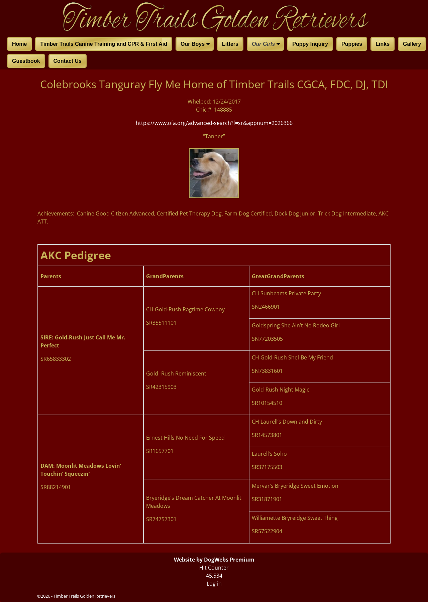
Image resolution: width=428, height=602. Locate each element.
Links (383, 44)
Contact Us (68, 61)
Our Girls (267, 44)
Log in (214, 583)
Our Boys (197, 44)
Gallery (412, 44)
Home (19, 44)
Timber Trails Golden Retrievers (84, 596)
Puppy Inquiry (310, 44)
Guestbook (26, 61)
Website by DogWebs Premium (214, 559)
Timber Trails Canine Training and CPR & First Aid (103, 44)
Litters (230, 44)
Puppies (351, 44)
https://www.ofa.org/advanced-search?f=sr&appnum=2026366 (214, 123)
